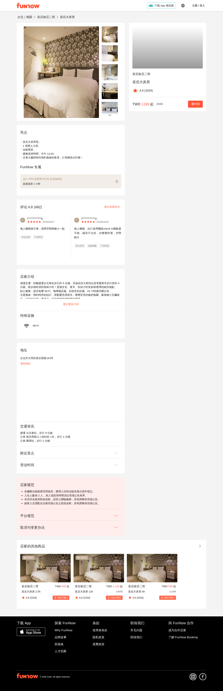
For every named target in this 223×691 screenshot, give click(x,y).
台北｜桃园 (24, 17)
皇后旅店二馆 (46, 17)
